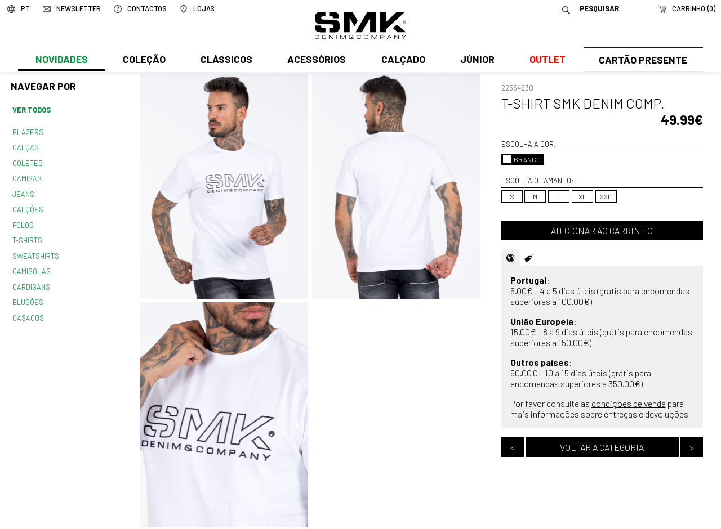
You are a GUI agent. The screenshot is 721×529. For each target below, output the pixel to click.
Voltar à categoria (602, 447)
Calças (25, 146)
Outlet (545, 60)
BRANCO (522, 159)
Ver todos (31, 109)
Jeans (23, 191)
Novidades (61, 60)
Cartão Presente (642, 60)
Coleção (143, 60)
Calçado (401, 60)
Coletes (27, 161)
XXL (606, 196)
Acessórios (315, 60)
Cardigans (30, 281)
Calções (27, 206)
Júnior (475, 60)
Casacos (27, 311)
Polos (23, 221)
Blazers (27, 131)
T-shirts (27, 236)
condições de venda (628, 403)
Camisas (26, 176)
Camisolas (31, 266)
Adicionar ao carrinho (602, 230)
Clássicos (225, 60)
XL (582, 196)
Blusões (27, 296)
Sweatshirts (35, 250)
